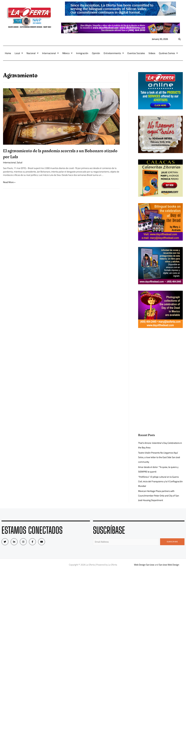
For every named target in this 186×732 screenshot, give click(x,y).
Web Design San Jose (144, 564)
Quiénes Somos (168, 53)
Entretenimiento (114, 53)
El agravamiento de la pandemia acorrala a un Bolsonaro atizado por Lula (60, 154)
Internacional (50, 53)
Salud (19, 162)
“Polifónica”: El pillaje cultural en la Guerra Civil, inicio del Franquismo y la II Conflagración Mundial (160, 481)
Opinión (96, 53)
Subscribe (172, 541)
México (67, 53)
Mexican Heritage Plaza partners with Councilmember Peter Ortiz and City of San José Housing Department (158, 495)
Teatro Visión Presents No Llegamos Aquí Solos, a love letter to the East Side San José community (159, 457)
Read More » (9, 182)
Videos (151, 53)
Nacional (32, 53)
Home (8, 53)
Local (19, 53)
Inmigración (82, 53)
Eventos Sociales (136, 53)
